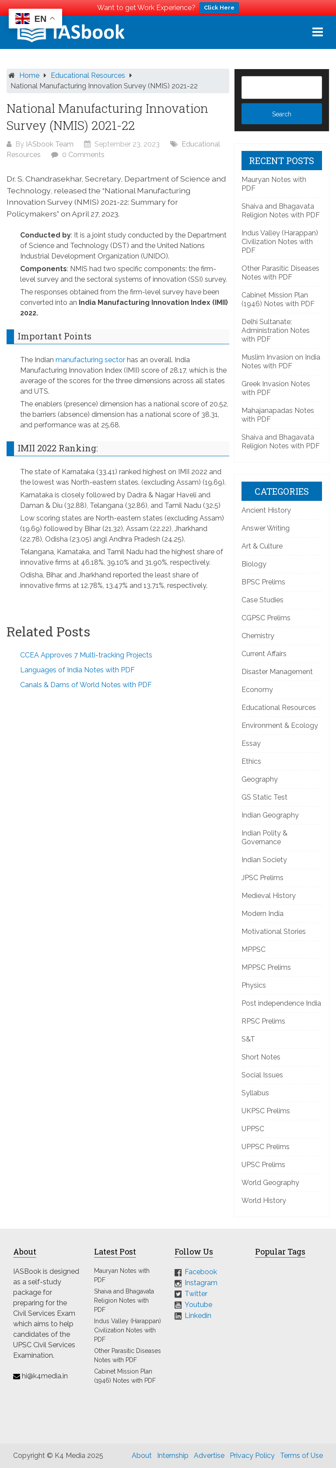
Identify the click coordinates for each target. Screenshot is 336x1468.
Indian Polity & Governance (264, 837)
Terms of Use (301, 1455)
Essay (251, 743)
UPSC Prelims (263, 1164)
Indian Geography (270, 815)
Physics (254, 985)
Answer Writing (266, 528)
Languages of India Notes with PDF (77, 670)
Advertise (209, 1455)
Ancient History (266, 510)
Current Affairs (264, 654)
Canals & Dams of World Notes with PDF (86, 685)
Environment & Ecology (280, 725)
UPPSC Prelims (266, 1147)
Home (29, 75)
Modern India (263, 913)
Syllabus (255, 1093)
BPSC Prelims (263, 582)
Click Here (219, 7)
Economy (257, 689)
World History (264, 1200)
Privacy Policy (252, 1455)
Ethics (251, 761)
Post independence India (281, 1003)
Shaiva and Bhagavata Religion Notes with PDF (281, 210)
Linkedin (198, 1315)
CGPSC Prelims (266, 618)
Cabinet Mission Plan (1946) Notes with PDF (278, 299)
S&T (248, 1039)
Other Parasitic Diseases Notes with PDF (280, 272)
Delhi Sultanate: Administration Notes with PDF (276, 330)
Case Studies (263, 600)
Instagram (201, 1283)
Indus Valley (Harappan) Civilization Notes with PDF (280, 242)
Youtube (198, 1304)
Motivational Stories (274, 931)
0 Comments (83, 154)
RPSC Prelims (263, 1021)
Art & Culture (262, 546)
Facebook (201, 1272)
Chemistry (258, 636)
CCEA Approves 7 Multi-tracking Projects (86, 655)
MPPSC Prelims (266, 967)
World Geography (270, 1182)
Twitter (196, 1294)
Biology (254, 564)
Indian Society (264, 860)
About (142, 1455)
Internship (173, 1455)
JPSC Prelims (263, 878)
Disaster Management (277, 672)
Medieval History (269, 895)
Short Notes (261, 1057)
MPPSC (254, 949)
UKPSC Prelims (266, 1111)
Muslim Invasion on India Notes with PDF (281, 361)
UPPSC (253, 1129)
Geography (260, 779)
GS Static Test (264, 797)
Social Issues (262, 1075)
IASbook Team (50, 144)
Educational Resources (88, 75)
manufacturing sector (90, 360)
